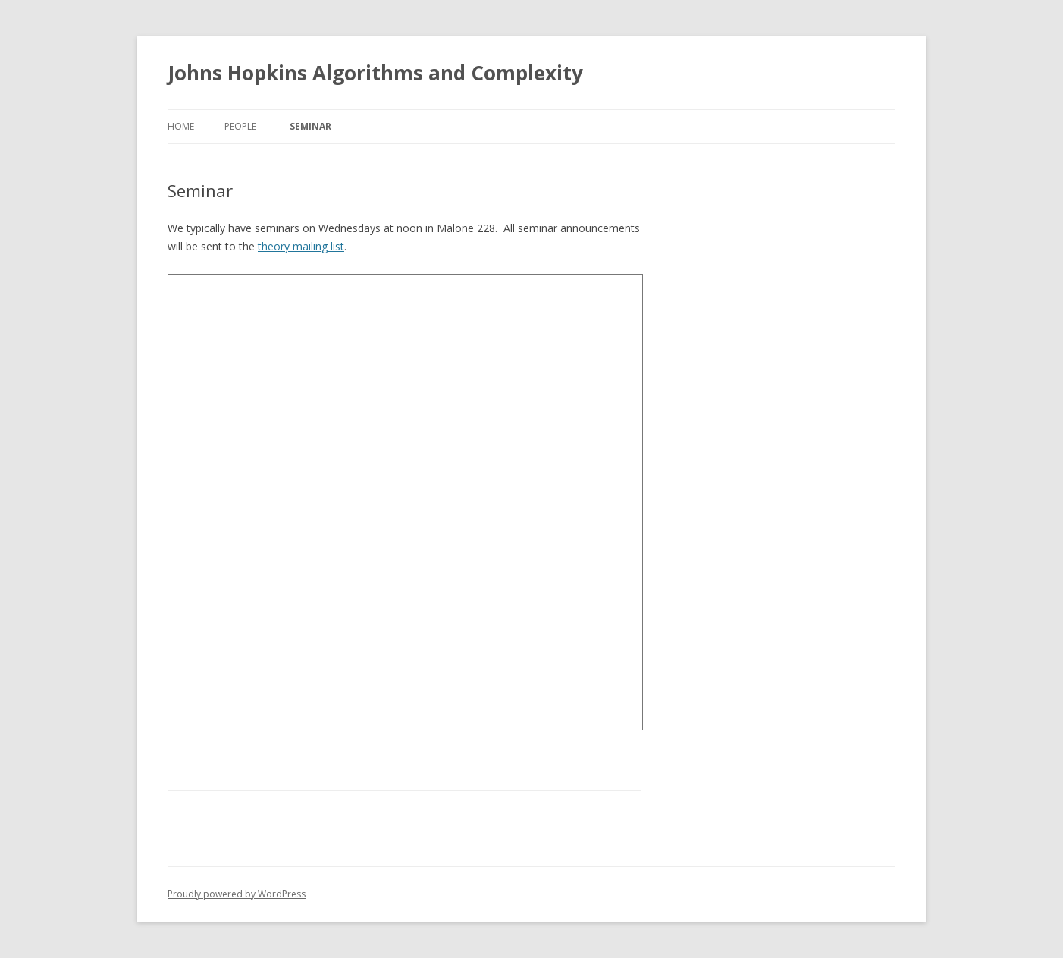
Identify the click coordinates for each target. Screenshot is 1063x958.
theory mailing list (301, 246)
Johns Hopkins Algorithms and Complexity (375, 72)
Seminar (310, 126)
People (240, 126)
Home (181, 126)
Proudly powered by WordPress (237, 893)
